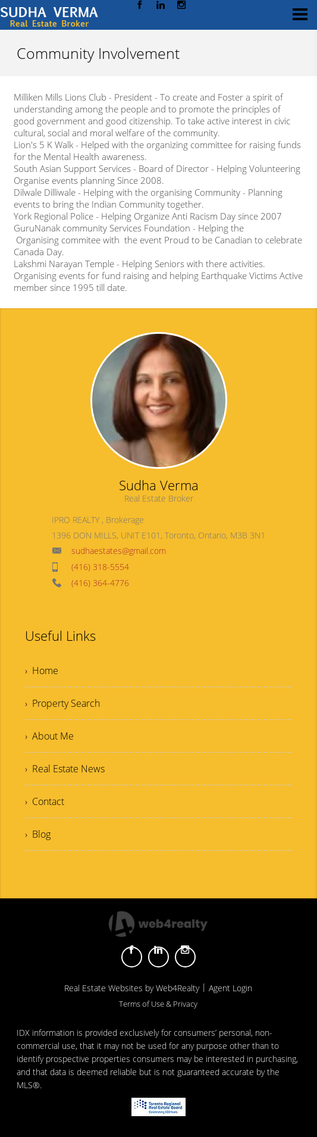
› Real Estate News (65, 768)
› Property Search (62, 703)
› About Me (49, 736)
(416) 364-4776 (100, 582)
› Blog (38, 834)
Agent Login (230, 988)
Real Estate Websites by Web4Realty (131, 988)
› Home (41, 670)
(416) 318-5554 (100, 566)
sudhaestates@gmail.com (118, 550)
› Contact (44, 801)
